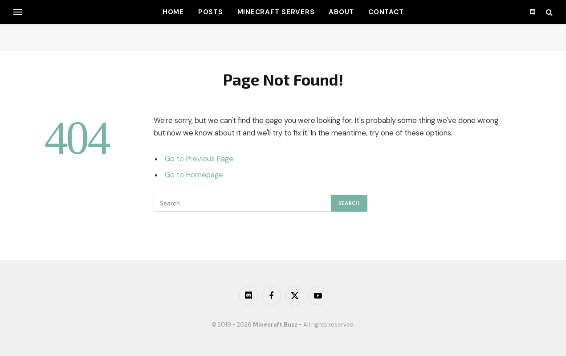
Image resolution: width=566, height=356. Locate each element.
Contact (385, 12)
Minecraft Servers (276, 12)
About (341, 12)
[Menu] (17, 12)
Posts (210, 12)
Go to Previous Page (199, 159)
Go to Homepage (194, 175)
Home (173, 12)
